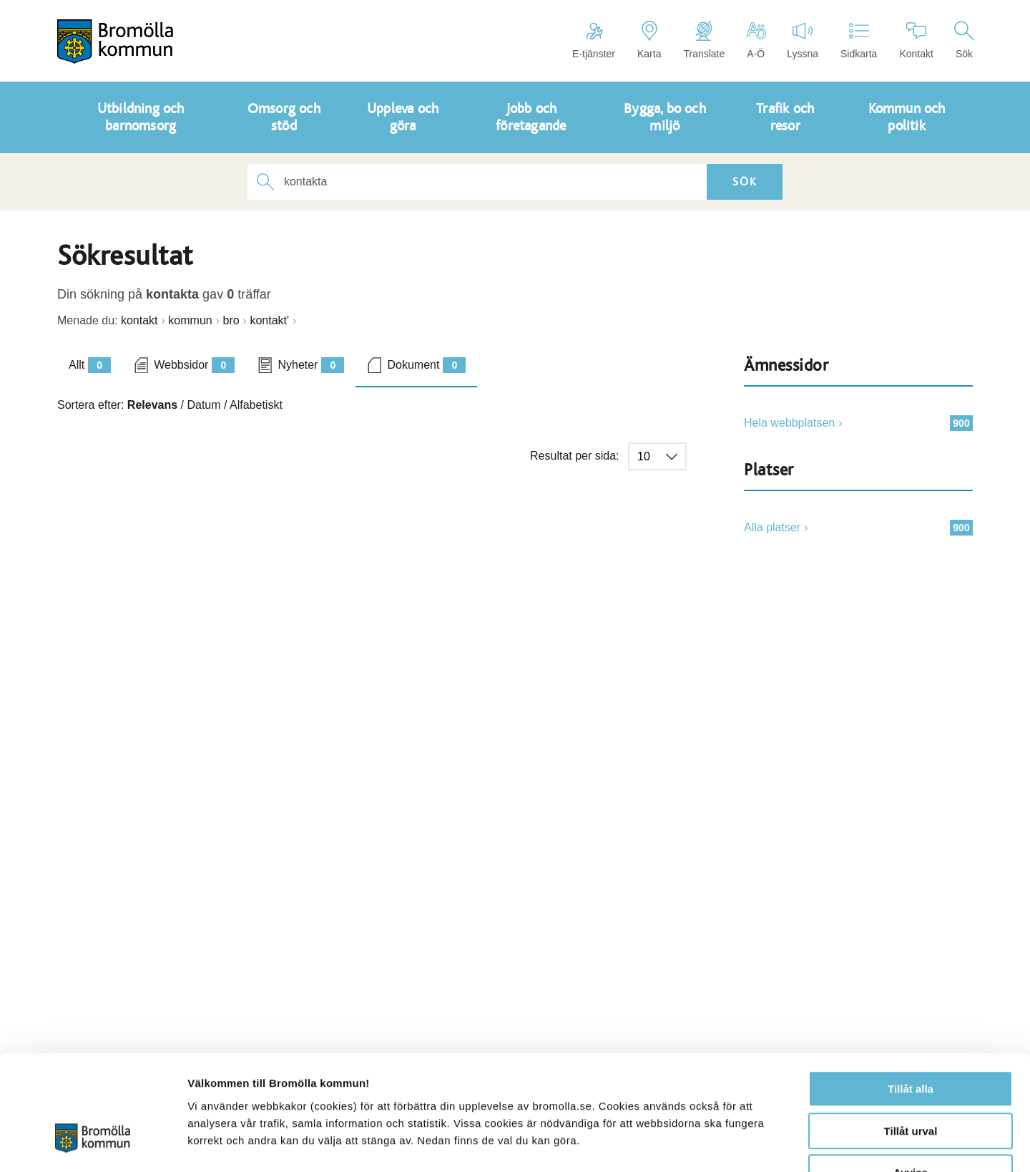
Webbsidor (194, 365)
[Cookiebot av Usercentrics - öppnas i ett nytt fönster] (92, 1144)
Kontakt (916, 40)
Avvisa (910, 1081)
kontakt (139, 320)
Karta (649, 40)
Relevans (152, 405)
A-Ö (756, 40)
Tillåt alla (910, 997)
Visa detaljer (777, 1144)
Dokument (426, 365)
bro (230, 320)
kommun (190, 320)
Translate (704, 40)
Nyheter (311, 365)
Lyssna (802, 40)
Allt (90, 365)
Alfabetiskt (256, 405)
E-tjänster (593, 40)
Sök (964, 40)
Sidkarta (858, 40)
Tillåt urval (911, 1039)
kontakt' (269, 320)
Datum (203, 405)
